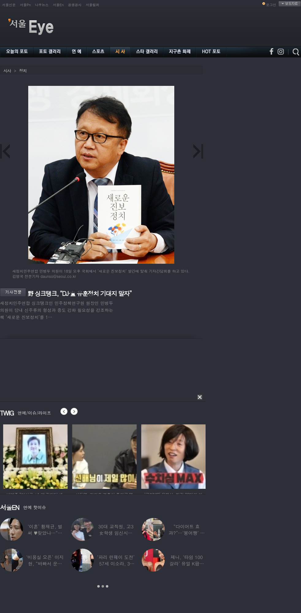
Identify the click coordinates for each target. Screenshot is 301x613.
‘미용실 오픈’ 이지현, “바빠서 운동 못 (45, 563)
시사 (7, 71)
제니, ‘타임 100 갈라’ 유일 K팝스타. (186, 563)
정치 (22, 71)
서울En (58, 4)
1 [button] (98, 586)
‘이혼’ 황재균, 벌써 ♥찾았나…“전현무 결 (45, 532)
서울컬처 (92, 4)
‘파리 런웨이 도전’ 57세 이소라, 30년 (115, 563)
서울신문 (9, 4)
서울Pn (25, 4)
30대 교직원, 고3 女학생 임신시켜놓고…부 (115, 532)
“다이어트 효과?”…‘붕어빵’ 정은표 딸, (186, 532)
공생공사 (75, 4)
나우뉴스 (41, 4)
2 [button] (103, 586)
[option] (48, 455)
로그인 (271, 4)
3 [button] (107, 586)
